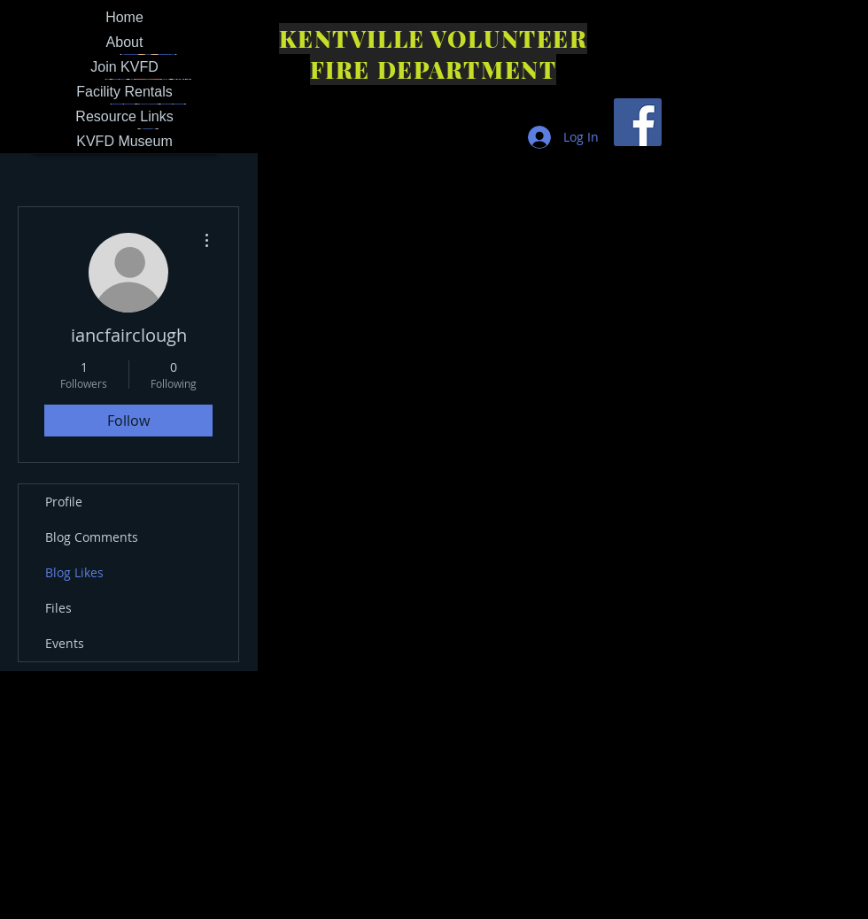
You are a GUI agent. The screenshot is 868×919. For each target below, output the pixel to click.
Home (124, 17)
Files (58, 607)
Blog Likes (74, 572)
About (124, 42)
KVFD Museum (124, 141)
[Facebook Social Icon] (638, 122)
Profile (63, 501)
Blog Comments (91, 537)
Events (64, 643)
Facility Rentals (124, 91)
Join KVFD (124, 66)
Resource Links (124, 116)
